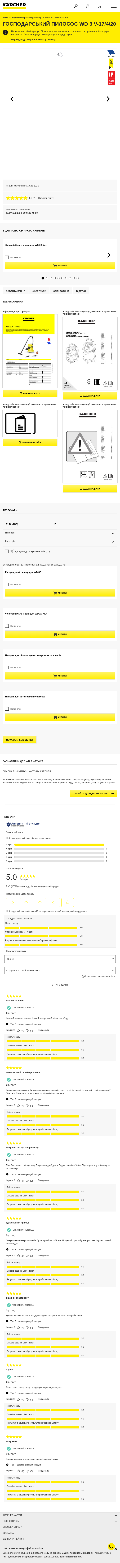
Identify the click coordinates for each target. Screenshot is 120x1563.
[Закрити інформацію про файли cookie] (115, 1548)
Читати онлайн (30, 461)
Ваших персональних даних (77, 1553)
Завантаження (15, 310)
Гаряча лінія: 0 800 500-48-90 (22, 213)
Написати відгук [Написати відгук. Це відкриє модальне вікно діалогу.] (46, 198)
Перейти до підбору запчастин (94, 855)
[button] (11, 99)
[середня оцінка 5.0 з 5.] (19, 198)
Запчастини (61, 310)
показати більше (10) (19, 801)
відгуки (81, 310)
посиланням (74, 1556)
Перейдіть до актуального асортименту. (33, 39)
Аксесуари (39, 310)
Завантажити (30, 412)
